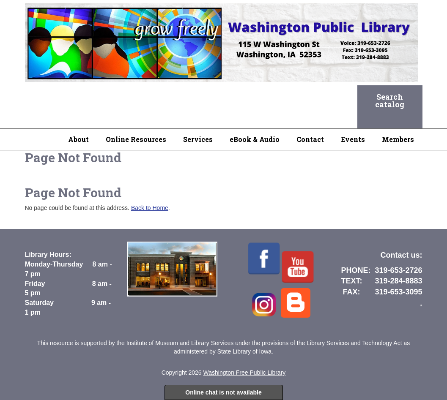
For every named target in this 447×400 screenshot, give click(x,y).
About (78, 139)
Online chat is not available (223, 392)
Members (398, 139)
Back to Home (149, 207)
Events (353, 139)
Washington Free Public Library (244, 372)
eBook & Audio (255, 139)
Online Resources (136, 139)
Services (198, 139)
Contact (310, 139)
